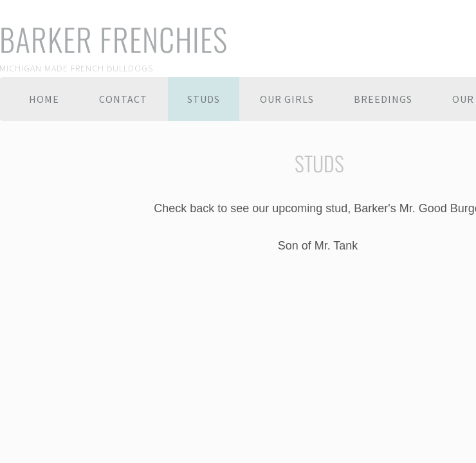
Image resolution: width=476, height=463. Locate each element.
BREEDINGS (383, 99)
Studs (203, 99)
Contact (123, 99)
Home (44, 99)
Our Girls (287, 99)
